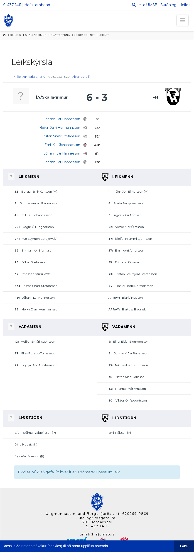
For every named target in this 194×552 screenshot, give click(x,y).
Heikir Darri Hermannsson (59, 128)
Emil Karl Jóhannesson (62, 145)
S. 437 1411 (97, 526)
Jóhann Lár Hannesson (62, 119)
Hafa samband (37, 5)
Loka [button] (184, 546)
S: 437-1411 (12, 5)
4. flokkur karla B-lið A (29, 76)
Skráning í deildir (175, 5)
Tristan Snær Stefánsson (61, 136)
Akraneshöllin (81, 76)
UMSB (151, 5)
